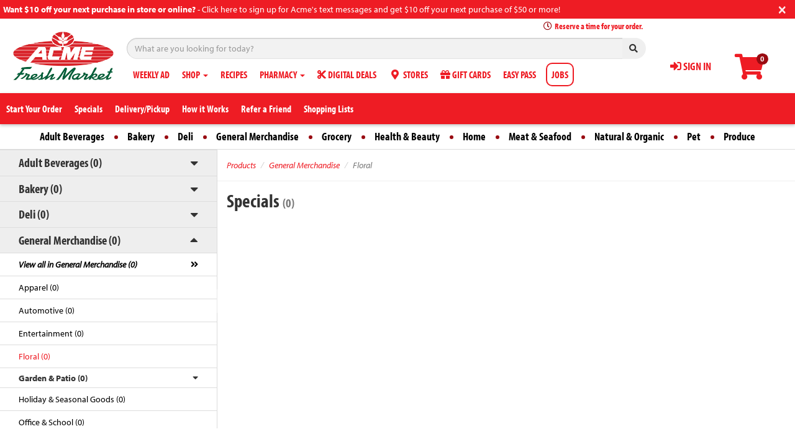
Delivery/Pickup (142, 108)
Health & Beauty (407, 136)
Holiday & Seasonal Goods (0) (72, 399)
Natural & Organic (629, 136)
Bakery (141, 136)
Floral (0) (34, 356)
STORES (408, 74)
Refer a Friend (266, 108)
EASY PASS (519, 74)
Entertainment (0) (51, 333)
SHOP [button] (195, 74)
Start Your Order (34, 108)
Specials (88, 108)
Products (241, 165)
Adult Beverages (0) (60, 162)
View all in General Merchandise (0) (78, 264)
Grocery (337, 136)
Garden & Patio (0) (53, 378)
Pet (694, 136)
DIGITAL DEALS (346, 74)
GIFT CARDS (465, 74)
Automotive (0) (47, 310)
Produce (739, 136)
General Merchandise (257, 136)
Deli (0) (34, 214)
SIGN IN (690, 66)
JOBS (560, 74)
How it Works (205, 108)
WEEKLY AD (151, 74)
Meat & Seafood (540, 136)
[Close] (782, 8)
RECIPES (233, 74)
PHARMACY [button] (282, 74)
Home (474, 136)
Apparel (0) (39, 287)
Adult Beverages (72, 136)
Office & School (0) (51, 422)
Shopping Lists (328, 108)
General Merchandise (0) (69, 240)
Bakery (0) (40, 188)
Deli (185, 136)
